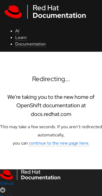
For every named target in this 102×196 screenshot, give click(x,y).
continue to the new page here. (59, 143)
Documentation (30, 44)
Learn (21, 37)
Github (7, 183)
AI (17, 31)
